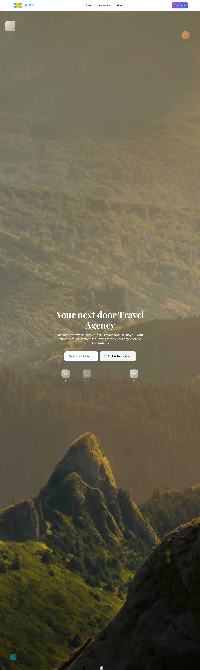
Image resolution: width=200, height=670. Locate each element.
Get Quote (180, 5)
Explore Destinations (118, 356)
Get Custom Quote (81, 356)
